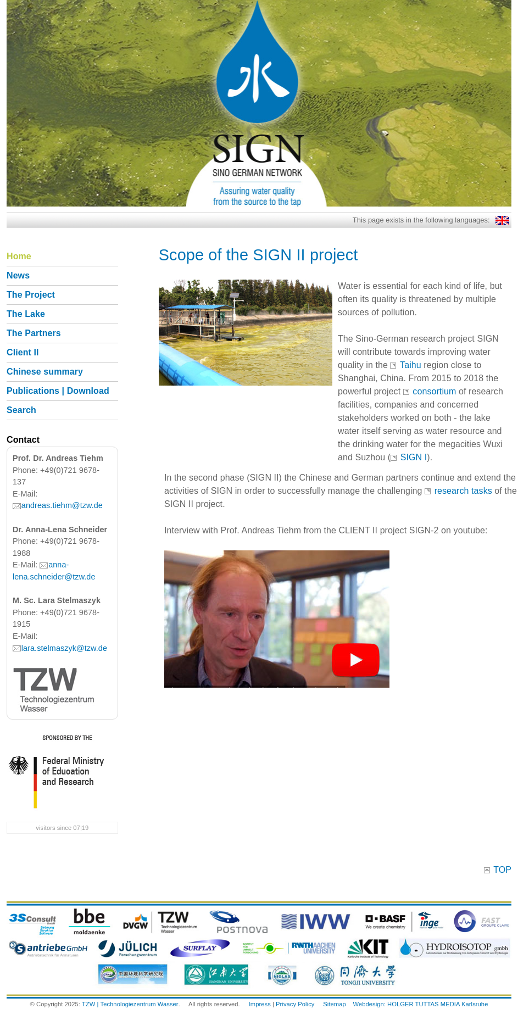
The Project (31, 294)
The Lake (26, 314)
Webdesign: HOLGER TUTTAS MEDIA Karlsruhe (420, 1004)
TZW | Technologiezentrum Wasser (130, 1004)
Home (19, 256)
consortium (434, 391)
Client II (23, 352)
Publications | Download (58, 390)
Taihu (410, 365)
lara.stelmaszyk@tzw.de (64, 648)
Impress (260, 1004)
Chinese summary (45, 371)
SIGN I (413, 457)
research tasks (465, 490)
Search (21, 410)
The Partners (34, 333)
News (18, 275)
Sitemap (334, 1004)
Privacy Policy (295, 1004)
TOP (502, 869)
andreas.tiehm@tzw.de (62, 505)
